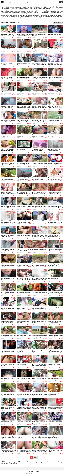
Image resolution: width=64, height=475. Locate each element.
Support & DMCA (29, 471)
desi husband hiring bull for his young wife (32, 7)
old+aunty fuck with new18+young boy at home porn (22, 10)
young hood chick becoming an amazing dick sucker (51, 13)
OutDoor (12, 2)
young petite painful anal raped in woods (29, 15)
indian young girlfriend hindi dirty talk (29, 11)
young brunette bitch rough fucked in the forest (46, 10)
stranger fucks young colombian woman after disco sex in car (23, 16)
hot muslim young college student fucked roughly (35, 6)
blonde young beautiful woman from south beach (31, 12)
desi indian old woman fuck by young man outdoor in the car (41, 17)
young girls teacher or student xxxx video (47, 11)
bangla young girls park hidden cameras (9, 13)
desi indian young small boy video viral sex (46, 16)
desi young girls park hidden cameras (13, 7)
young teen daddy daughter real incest (10, 15)
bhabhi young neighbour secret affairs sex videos (12, 6)
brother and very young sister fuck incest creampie (51, 12)
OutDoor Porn (30, 473)
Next (35, 457)
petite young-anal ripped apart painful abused (29, 14)
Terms (37, 471)
